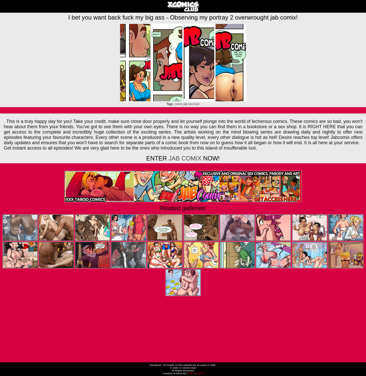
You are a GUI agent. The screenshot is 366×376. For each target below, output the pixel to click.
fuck (197, 104)
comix (178, 104)
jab (186, 104)
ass (190, 104)
